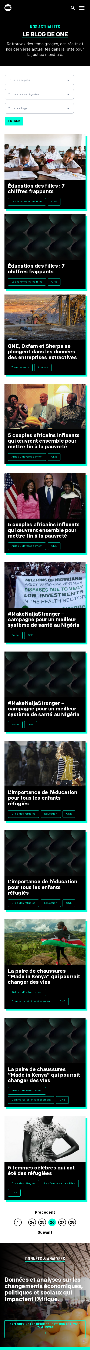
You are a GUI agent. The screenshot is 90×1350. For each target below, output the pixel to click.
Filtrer (14, 121)
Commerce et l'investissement (31, 1001)
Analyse (43, 367)
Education (50, 813)
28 (72, 1222)
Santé (15, 635)
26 (52, 1222)
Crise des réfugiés (23, 813)
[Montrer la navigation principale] (82, 8)
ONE (54, 201)
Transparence (20, 367)
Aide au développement (26, 456)
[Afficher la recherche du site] (73, 8)
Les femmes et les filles (26, 201)
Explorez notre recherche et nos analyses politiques (45, 1325)
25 (42, 1222)
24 (32, 1222)
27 (62, 1222)
